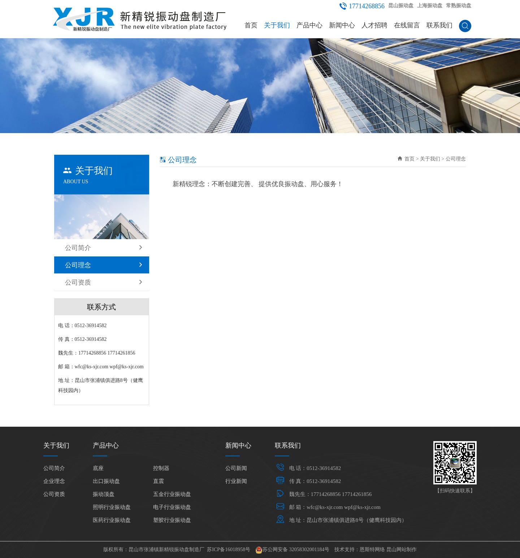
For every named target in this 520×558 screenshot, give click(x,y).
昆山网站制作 (401, 549)
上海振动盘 (429, 5)
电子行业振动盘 (172, 507)
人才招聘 (374, 25)
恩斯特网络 (372, 549)
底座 (98, 468)
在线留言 (407, 25)
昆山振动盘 (400, 5)
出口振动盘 (106, 481)
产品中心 (309, 25)
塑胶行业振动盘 (172, 520)
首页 (250, 25)
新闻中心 (342, 25)
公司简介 (103, 247)
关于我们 (277, 25)
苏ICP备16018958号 (228, 549)
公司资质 (103, 282)
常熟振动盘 (458, 5)
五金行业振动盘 (172, 494)
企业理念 (54, 481)
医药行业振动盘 (112, 520)
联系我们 (439, 25)
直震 (158, 481)
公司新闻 (236, 468)
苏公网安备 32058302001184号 (296, 549)
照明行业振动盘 (112, 507)
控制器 (161, 468)
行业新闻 (236, 481)
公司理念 (103, 265)
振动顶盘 (103, 494)
